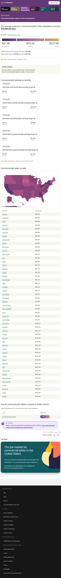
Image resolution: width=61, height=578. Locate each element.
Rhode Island (6, 370)
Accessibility (6, 569)
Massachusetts (6, 378)
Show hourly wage (13, 34)
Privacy (5, 565)
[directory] (30, 69)
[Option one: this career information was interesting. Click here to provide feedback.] (54, 435)
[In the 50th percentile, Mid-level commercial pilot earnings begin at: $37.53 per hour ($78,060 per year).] (30, 120)
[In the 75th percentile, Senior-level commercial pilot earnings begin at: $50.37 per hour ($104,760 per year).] (30, 105)
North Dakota (6, 279)
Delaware (5, 345)
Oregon (4, 272)
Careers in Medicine (8, 525)
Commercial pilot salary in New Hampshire (17, 18)
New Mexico (5, 294)
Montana (4, 236)
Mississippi (5, 228)
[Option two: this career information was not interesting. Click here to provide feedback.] (58, 435)
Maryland (4, 327)
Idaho (3, 283)
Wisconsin (5, 363)
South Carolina (6, 305)
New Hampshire (6, 309)
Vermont (4, 290)
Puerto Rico (5, 316)
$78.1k (30, 44)
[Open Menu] (25, 3)
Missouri (4, 374)
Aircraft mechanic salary (9, 416)
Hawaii (4, 360)
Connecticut (5, 323)
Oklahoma (5, 232)
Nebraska (5, 301)
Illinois (4, 261)
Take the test (54, 3)
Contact (5, 553)
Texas (4, 221)
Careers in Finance (8, 521)
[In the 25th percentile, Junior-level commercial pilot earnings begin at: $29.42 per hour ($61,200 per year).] (30, 136)
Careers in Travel (7, 533)
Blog (4, 492)
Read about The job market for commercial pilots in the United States (19, 467)
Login (4, 496)
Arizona (4, 265)
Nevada (4, 356)
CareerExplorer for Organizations (11, 541)
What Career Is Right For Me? (10, 517)
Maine (4, 312)
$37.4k (6, 44)
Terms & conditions (8, 561)
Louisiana (5, 287)
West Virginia (6, 254)
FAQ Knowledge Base (8, 557)
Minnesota (5, 389)
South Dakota (6, 320)
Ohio (3, 341)
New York (5, 338)
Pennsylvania (6, 239)
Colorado (4, 352)
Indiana (4, 243)
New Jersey (5, 247)
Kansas (4, 396)
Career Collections (8, 513)
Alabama (4, 214)
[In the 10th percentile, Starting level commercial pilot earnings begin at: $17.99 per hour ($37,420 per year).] (30, 152)
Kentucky (4, 250)
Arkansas (5, 269)
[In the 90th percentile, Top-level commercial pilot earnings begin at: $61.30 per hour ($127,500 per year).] (30, 89)
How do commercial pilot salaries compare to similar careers (18, 72)
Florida (4, 385)
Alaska (4, 392)
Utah (3, 367)
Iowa (3, 258)
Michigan (4, 276)
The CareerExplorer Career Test (11, 504)
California (5, 330)
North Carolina (6, 381)
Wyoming (5, 225)
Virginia (4, 349)
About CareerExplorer (8, 549)
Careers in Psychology (9, 529)
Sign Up (5, 500)
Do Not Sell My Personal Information (12, 573)
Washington (5, 298)
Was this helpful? (47, 435)
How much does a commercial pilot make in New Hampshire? (18, 70)
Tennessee (5, 218)
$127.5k (54, 44)
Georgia (4, 334)
